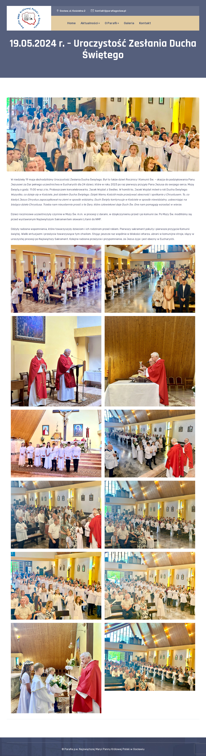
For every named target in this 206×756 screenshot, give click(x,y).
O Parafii (111, 23)
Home (71, 23)
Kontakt (145, 23)
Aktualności (89, 23)
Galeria (129, 23)
